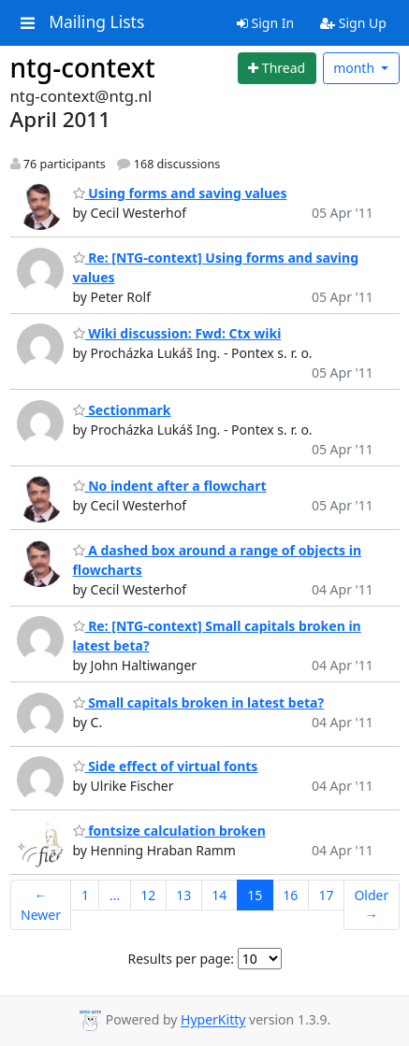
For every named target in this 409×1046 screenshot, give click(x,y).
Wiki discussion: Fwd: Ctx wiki (177, 333)
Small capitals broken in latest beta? (199, 702)
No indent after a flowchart (170, 485)
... (115, 895)
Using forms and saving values (180, 193)
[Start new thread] (277, 68)
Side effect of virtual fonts (165, 766)
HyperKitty (213, 1020)
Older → (371, 905)
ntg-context (82, 67)
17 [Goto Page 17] (325, 895)
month (355, 68)
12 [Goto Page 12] (147, 895)
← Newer (41, 905)
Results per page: (181, 958)
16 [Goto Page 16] (290, 895)
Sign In (265, 23)
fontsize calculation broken (169, 830)
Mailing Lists (96, 22)
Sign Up (353, 23)
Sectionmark (122, 410)
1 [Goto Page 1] (85, 895)
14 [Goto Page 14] (219, 895)
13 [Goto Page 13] (183, 895)
